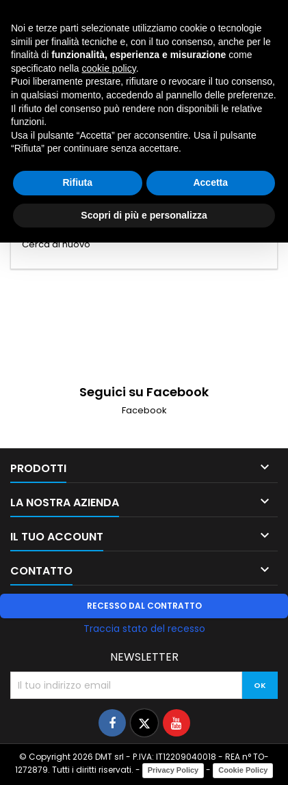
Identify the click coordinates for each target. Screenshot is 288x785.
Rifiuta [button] (77, 182)
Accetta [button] (210, 182)
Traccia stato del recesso (144, 628)
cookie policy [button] (109, 68)
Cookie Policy (242, 770)
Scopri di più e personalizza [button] (144, 215)
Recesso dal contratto (144, 605)
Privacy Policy (173, 770)
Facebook (144, 410)
